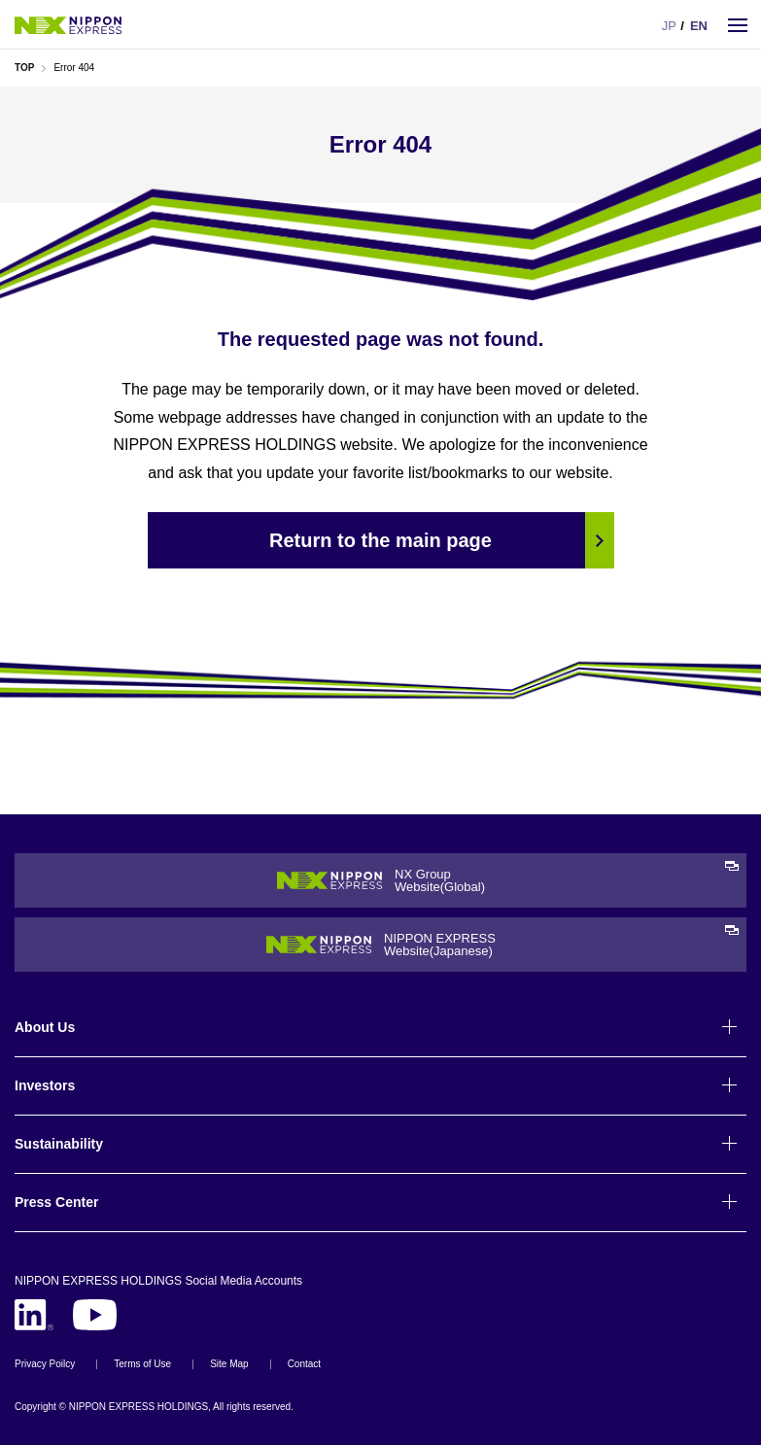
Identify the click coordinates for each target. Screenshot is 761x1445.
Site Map (229, 1364)
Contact (304, 1364)
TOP (24, 67)
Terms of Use (142, 1364)
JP (669, 25)
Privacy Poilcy (45, 1364)
